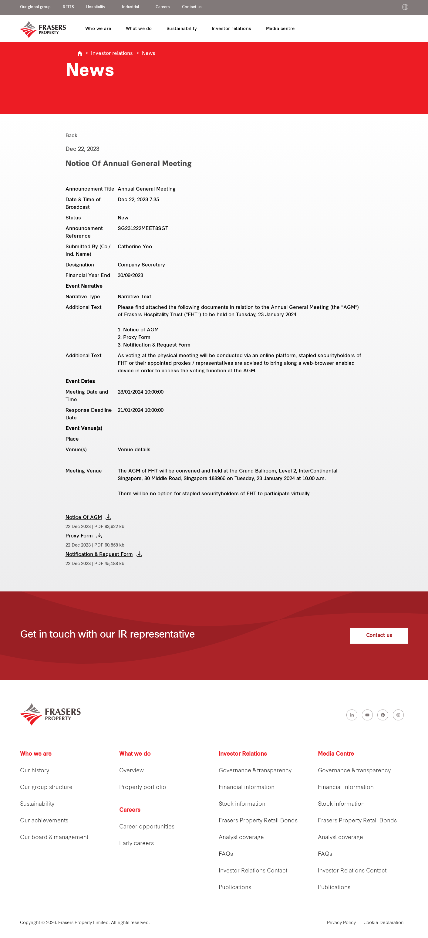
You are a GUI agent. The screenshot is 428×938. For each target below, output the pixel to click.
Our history (34, 771)
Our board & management (54, 838)
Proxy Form (79, 536)
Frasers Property (80, 53)
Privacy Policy (341, 923)
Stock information (242, 804)
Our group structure (46, 788)
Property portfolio (142, 788)
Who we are (36, 754)
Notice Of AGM (84, 517)
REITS (68, 7)
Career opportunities (146, 827)
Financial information (247, 788)
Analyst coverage (241, 838)
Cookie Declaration (383, 923)
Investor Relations (243, 754)
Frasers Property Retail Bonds (258, 821)
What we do (135, 754)
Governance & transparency (255, 771)
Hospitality (95, 7)
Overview (131, 771)
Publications (235, 888)
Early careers (136, 844)
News (148, 53)
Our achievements (44, 821)
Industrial (130, 7)
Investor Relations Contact (253, 871)
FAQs (226, 854)
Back (72, 136)
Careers (163, 7)
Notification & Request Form (99, 554)
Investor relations (112, 53)
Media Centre (336, 754)
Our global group (35, 7)
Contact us (192, 7)
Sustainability (37, 804)
